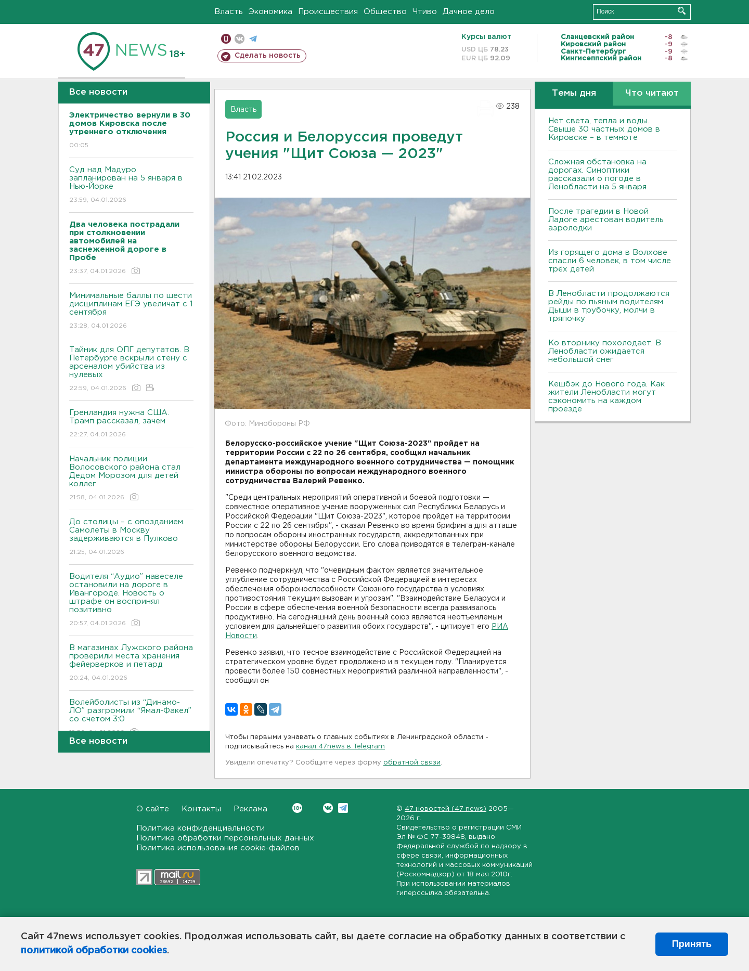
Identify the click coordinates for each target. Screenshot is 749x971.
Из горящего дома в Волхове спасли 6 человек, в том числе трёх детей (609, 261)
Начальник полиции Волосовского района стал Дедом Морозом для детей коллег (131, 479)
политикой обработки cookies (94, 951)
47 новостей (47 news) (445, 809)
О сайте (152, 809)
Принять (692, 944)
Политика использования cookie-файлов (218, 848)
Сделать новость (268, 56)
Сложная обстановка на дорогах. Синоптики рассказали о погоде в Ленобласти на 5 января (597, 174)
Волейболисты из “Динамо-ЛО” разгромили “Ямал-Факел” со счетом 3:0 (131, 718)
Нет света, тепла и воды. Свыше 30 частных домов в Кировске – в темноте (604, 129)
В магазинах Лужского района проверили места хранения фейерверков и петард (131, 663)
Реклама (250, 809)
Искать (682, 11)
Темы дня (574, 93)
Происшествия (328, 11)
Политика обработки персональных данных (225, 838)
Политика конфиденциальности (200, 828)
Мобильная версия (226, 39)
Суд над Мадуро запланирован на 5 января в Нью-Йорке (131, 185)
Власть (228, 11)
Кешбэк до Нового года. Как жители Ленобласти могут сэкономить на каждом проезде (606, 396)
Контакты (201, 809)
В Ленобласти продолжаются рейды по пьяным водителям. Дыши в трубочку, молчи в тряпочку (608, 306)
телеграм (253, 39)
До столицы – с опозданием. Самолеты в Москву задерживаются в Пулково (131, 537)
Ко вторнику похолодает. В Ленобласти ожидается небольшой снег (604, 351)
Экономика (270, 11)
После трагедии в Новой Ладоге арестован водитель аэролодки (606, 219)
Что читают (652, 93)
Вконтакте (297, 808)
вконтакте (239, 39)
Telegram (343, 808)
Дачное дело (469, 11)
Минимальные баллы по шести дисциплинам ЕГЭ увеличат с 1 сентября (131, 311)
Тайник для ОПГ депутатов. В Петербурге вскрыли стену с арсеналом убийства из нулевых (131, 369)
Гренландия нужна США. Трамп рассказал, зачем (131, 424)
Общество (385, 11)
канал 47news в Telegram (340, 746)
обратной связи (412, 763)
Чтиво (424, 11)
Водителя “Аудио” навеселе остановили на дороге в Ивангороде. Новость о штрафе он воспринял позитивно (131, 600)
